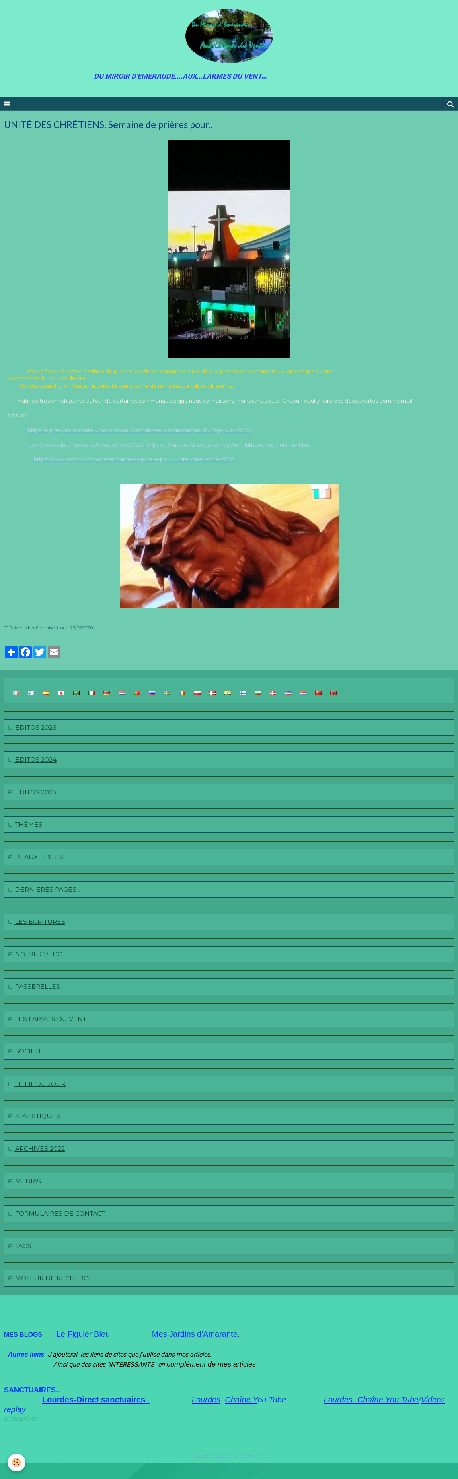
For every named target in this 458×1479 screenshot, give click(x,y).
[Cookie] (17, 1462)
